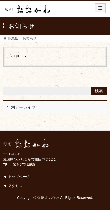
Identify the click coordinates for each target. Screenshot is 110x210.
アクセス (15, 186)
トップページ (18, 177)
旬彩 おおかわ (48, 198)
